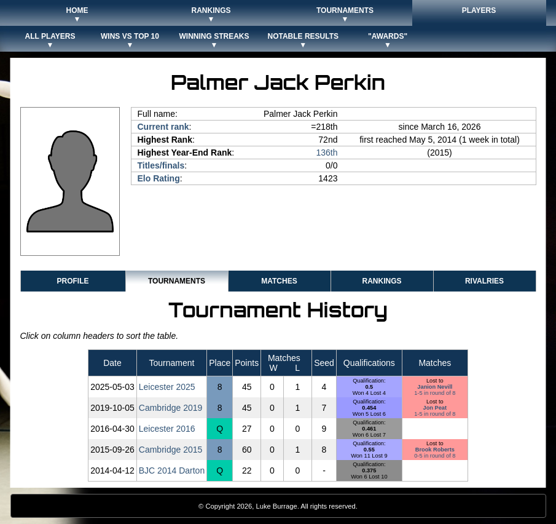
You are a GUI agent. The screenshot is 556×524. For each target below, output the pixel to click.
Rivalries (484, 281)
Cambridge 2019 (171, 408)
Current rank (163, 127)
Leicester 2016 (167, 429)
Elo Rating (159, 178)
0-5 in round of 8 (434, 456)
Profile (72, 281)
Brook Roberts (435, 450)
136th (326, 152)
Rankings (381, 281)
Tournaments (176, 281)
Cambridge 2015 (171, 450)
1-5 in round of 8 (434, 393)
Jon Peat (435, 408)
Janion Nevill (434, 387)
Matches (279, 281)
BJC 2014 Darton (172, 470)
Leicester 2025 (167, 387)
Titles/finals (161, 165)
